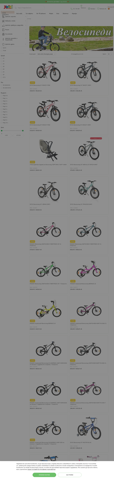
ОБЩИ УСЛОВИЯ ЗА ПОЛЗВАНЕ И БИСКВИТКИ (41, 469)
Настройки (69, 475)
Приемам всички (44, 475)
